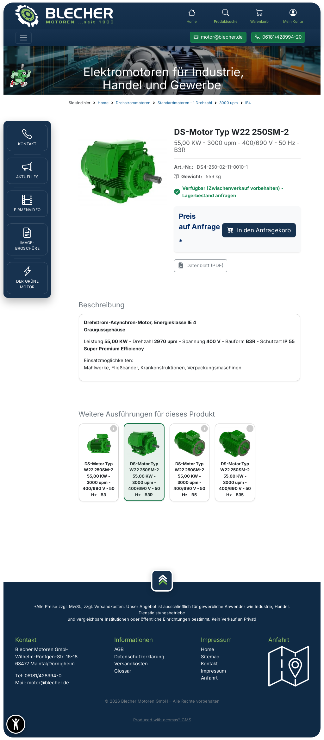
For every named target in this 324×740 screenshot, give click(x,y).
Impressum (213, 671)
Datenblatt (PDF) (200, 265)
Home (103, 102)
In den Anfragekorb (259, 230)
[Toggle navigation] (23, 38)
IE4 (248, 102)
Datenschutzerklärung (139, 657)
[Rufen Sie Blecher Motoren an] (278, 37)
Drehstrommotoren (133, 102)
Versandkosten (131, 664)
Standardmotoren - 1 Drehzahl (185, 102)
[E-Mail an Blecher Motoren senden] (218, 37)
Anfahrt (209, 678)
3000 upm (228, 102)
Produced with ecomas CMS (162, 719)
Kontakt (209, 664)
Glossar (122, 671)
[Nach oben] (162, 581)
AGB (119, 649)
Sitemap (210, 657)
